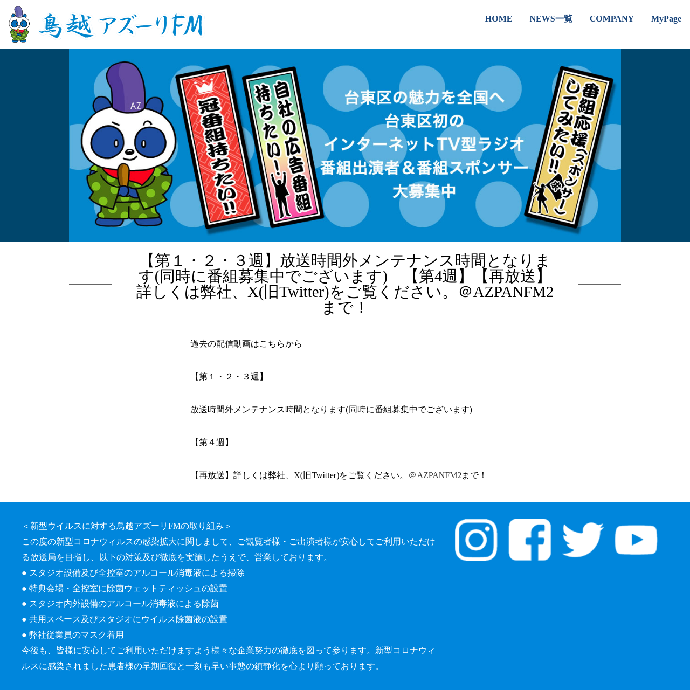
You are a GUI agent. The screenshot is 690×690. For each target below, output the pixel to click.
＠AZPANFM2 (434, 475)
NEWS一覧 (551, 18)
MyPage (666, 18)
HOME (499, 18)
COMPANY (612, 18)
